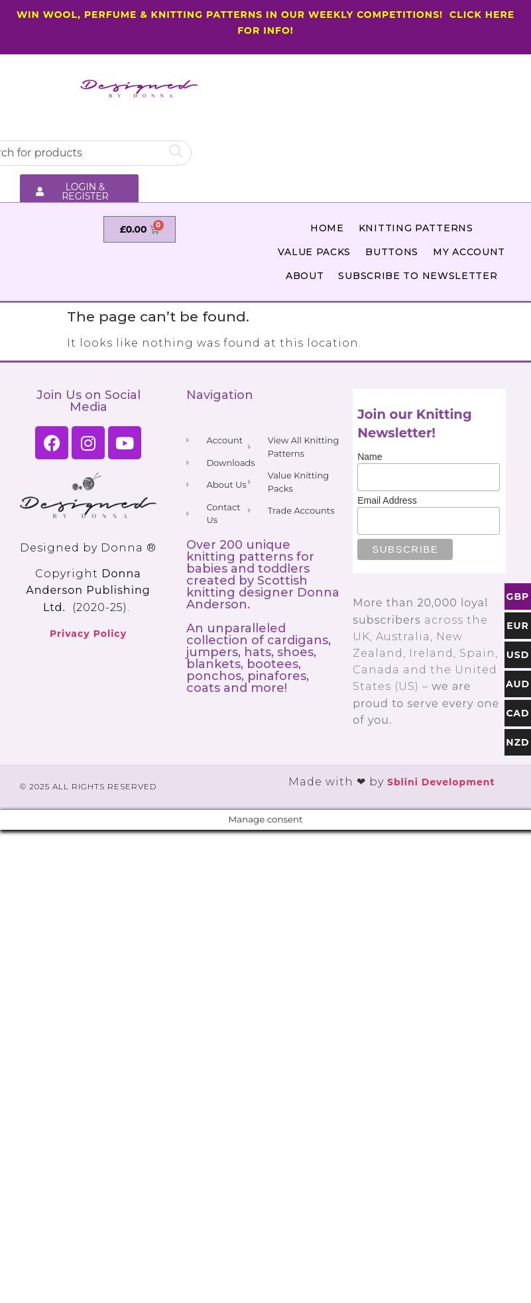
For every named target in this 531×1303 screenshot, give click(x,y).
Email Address (386, 500)
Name (369, 456)
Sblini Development (441, 782)
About (305, 276)
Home (327, 228)
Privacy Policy (88, 634)
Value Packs (314, 252)
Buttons (391, 252)
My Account (469, 252)
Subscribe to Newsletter (417, 276)
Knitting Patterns (416, 228)
